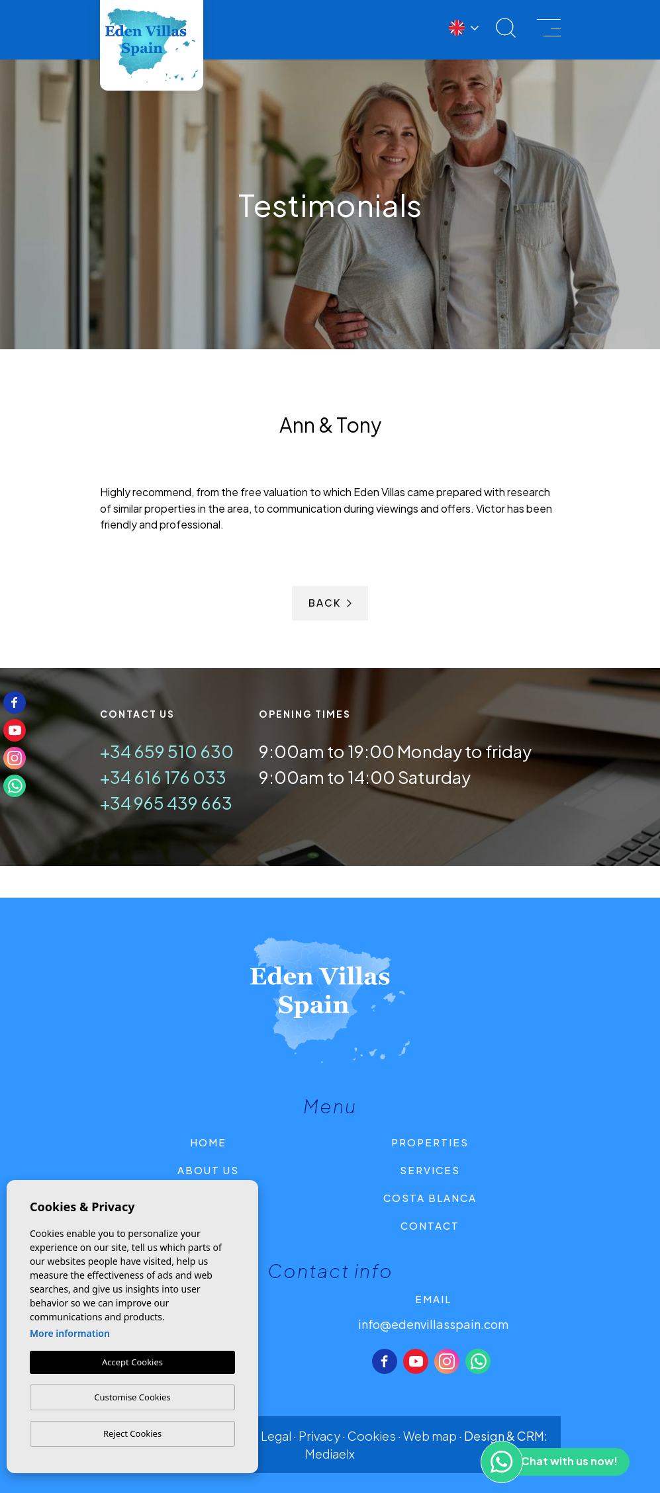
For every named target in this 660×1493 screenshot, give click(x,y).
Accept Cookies (132, 1362)
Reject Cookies (132, 1433)
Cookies (372, 1435)
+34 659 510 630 (167, 751)
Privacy (319, 1435)
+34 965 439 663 (166, 803)
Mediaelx (330, 1453)
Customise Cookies (132, 1397)
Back (330, 603)
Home (208, 1142)
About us (208, 1170)
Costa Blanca (430, 1197)
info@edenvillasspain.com (433, 1324)
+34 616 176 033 (163, 777)
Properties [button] (430, 1142)
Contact (430, 1225)
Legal (276, 1435)
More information (70, 1333)
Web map (430, 1435)
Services (430, 1170)
